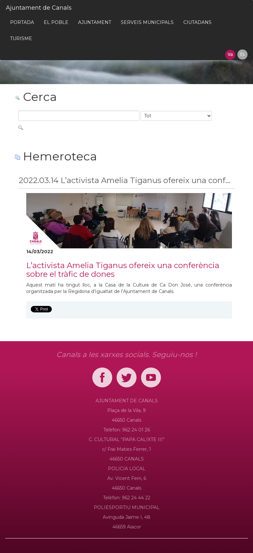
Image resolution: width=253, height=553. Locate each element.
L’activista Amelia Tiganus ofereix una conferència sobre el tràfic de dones (122, 269)
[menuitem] (22, 22)
